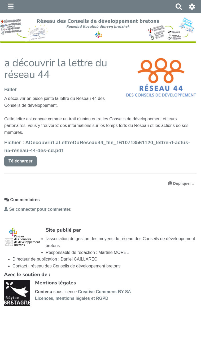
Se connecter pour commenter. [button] (37, 209)
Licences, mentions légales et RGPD (71, 298)
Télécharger (20, 161)
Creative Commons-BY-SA (104, 291)
